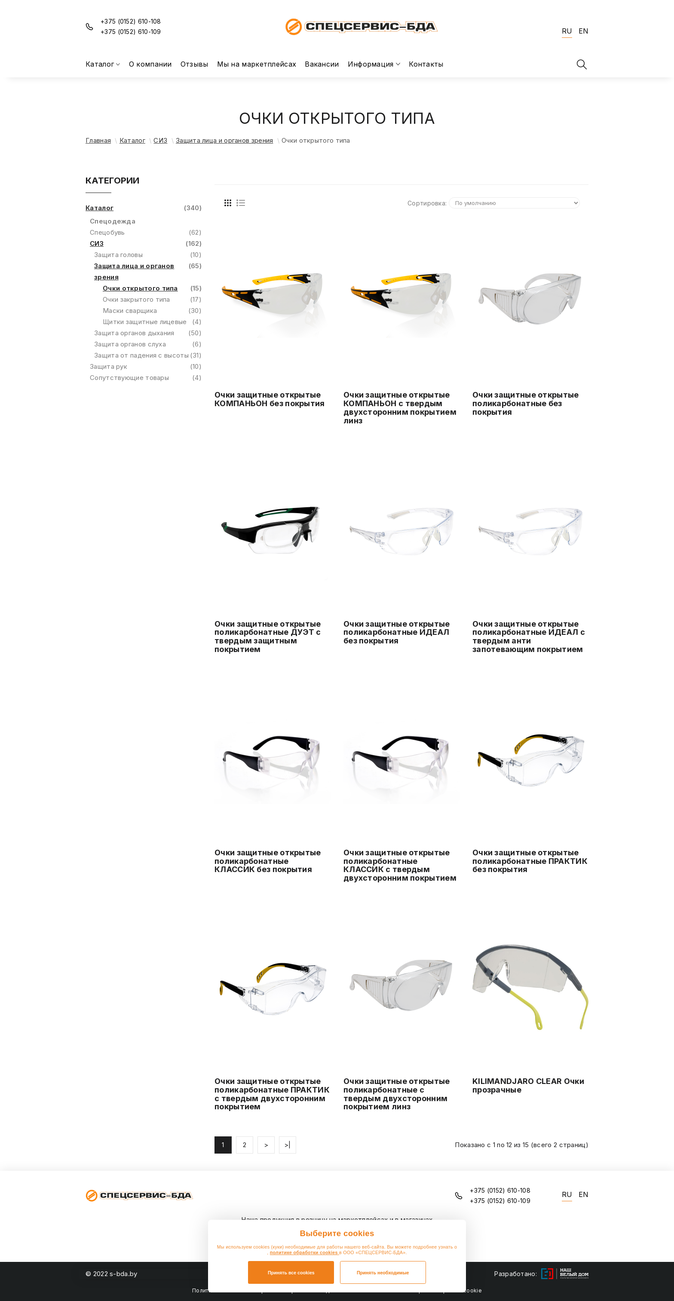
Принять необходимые (383, 1272)
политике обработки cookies (304, 1252)
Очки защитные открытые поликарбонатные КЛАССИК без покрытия (267, 861)
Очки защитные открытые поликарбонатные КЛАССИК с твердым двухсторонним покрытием (399, 865)
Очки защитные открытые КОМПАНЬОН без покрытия (269, 399)
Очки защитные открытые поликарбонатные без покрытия (525, 403)
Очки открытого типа (152, 288)
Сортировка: (427, 203)
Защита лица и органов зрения (224, 140)
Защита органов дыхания (148, 333)
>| (287, 1145)
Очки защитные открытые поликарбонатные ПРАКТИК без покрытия (530, 861)
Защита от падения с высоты (148, 355)
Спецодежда (112, 221)
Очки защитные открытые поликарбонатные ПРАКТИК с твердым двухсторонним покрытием (272, 1094)
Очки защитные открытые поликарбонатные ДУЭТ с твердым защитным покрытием (267, 636)
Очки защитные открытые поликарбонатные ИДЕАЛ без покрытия (396, 632)
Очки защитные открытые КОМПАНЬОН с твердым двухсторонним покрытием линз (399, 407)
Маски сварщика (152, 310)
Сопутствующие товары (146, 377)
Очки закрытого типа (152, 299)
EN (583, 31)
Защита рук (146, 366)
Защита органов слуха (148, 344)
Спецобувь (146, 232)
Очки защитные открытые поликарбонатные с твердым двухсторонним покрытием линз (396, 1094)
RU (567, 31)
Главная (98, 140)
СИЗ (160, 140)
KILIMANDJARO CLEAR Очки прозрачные (528, 1085)
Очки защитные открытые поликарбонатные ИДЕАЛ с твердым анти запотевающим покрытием (528, 636)
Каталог (132, 140)
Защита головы (148, 254)
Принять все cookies (291, 1272)
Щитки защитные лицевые (152, 322)
